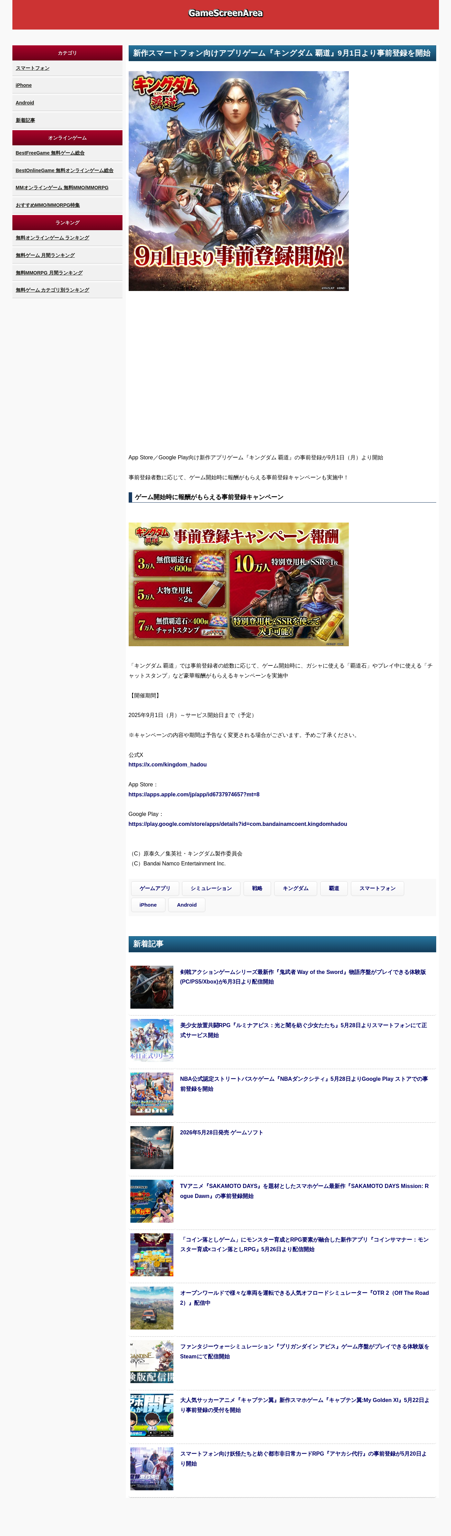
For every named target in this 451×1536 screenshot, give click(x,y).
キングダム (296, 888)
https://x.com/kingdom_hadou (168, 764)
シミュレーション (211, 888)
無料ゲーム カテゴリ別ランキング (52, 290)
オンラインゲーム (67, 138)
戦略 (257, 888)
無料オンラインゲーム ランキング (52, 237)
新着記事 (25, 120)
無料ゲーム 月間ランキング (45, 255)
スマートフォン (33, 68)
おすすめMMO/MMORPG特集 (48, 205)
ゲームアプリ (155, 888)
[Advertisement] (67, 403)
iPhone (24, 85)
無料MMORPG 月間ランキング (49, 273)
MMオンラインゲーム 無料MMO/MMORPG (62, 187)
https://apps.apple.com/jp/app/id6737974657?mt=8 (194, 794)
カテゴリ (67, 53)
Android (25, 102)
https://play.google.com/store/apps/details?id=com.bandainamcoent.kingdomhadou (238, 824)
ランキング (67, 222)
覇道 (334, 888)
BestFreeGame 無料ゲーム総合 (50, 153)
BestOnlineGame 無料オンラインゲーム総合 (65, 170)
